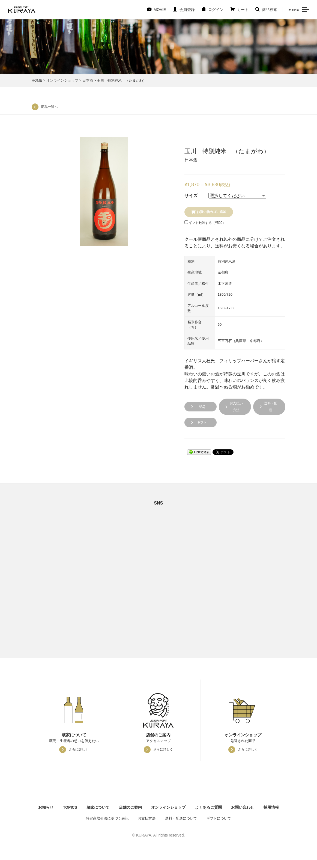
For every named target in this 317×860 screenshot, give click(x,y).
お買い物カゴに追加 (211, 212)
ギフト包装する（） (205, 222)
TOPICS (70, 807)
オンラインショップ (62, 80)
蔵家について (97, 807)
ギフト (202, 422)
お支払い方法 (236, 406)
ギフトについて (218, 818)
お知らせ (45, 807)
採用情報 (271, 807)
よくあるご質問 (208, 807)
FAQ (202, 406)
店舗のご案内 (130, 807)
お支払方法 (146, 818)
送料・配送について (181, 818)
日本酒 (87, 80)
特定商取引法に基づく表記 (107, 818)
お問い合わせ (242, 807)
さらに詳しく (78, 749)
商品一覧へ (49, 107)
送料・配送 (270, 406)
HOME (37, 80)
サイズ (191, 195)
